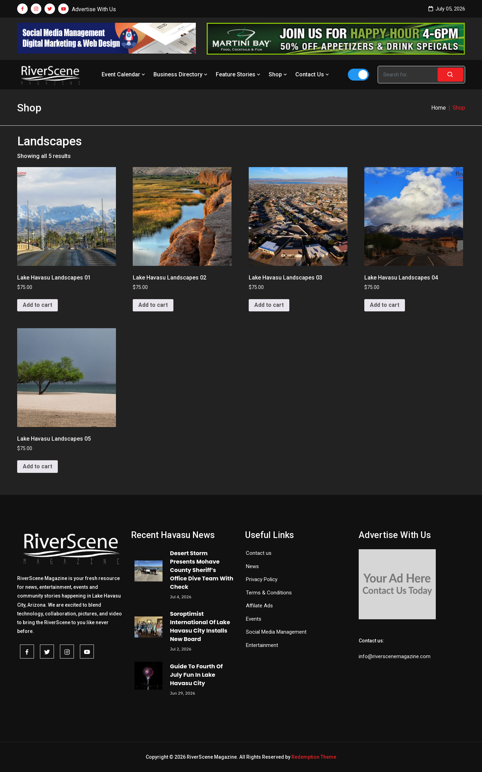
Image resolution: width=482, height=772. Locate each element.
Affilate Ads (259, 605)
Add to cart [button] (37, 305)
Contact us (258, 553)
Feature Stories (239, 74)
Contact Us (312, 74)
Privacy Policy (261, 579)
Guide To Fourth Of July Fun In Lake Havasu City (196, 674)
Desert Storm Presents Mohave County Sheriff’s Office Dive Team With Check (201, 570)
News (252, 566)
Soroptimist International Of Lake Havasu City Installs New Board (200, 626)
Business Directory (181, 74)
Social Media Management (276, 632)
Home (438, 107)
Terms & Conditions (269, 593)
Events (253, 619)
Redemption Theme (313, 757)
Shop (278, 74)
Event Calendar (124, 74)
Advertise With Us (94, 9)
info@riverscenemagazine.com (395, 656)
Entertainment (262, 645)
